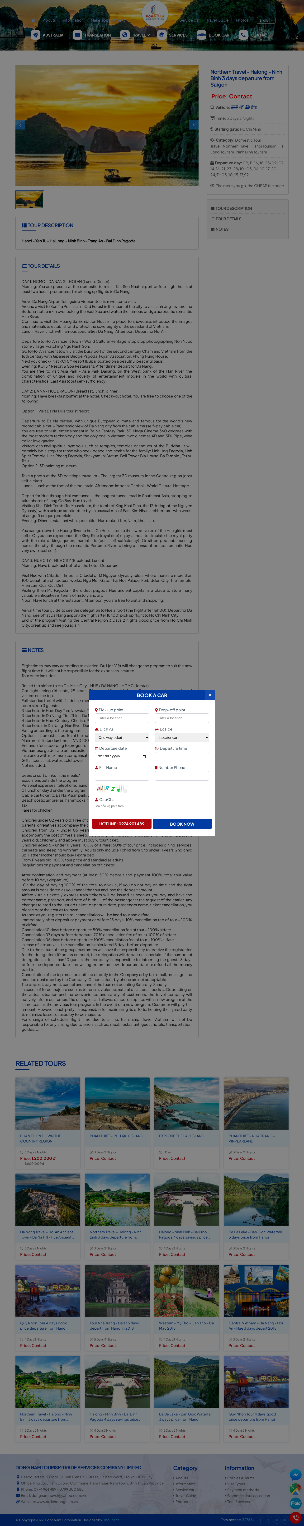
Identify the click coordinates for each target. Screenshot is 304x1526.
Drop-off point (170, 709)
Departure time (181, 748)
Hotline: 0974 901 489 (121, 823)
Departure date (121, 748)
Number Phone (181, 767)
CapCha (151, 799)
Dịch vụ (104, 728)
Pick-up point (121, 709)
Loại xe (163, 728)
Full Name (121, 767)
